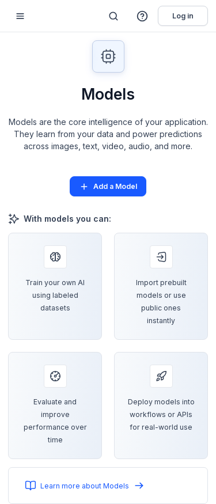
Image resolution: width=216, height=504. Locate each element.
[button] (142, 16)
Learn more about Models (85, 485)
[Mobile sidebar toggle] (20, 16)
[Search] (113, 16)
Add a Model (108, 186)
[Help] (142, 16)
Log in (183, 16)
